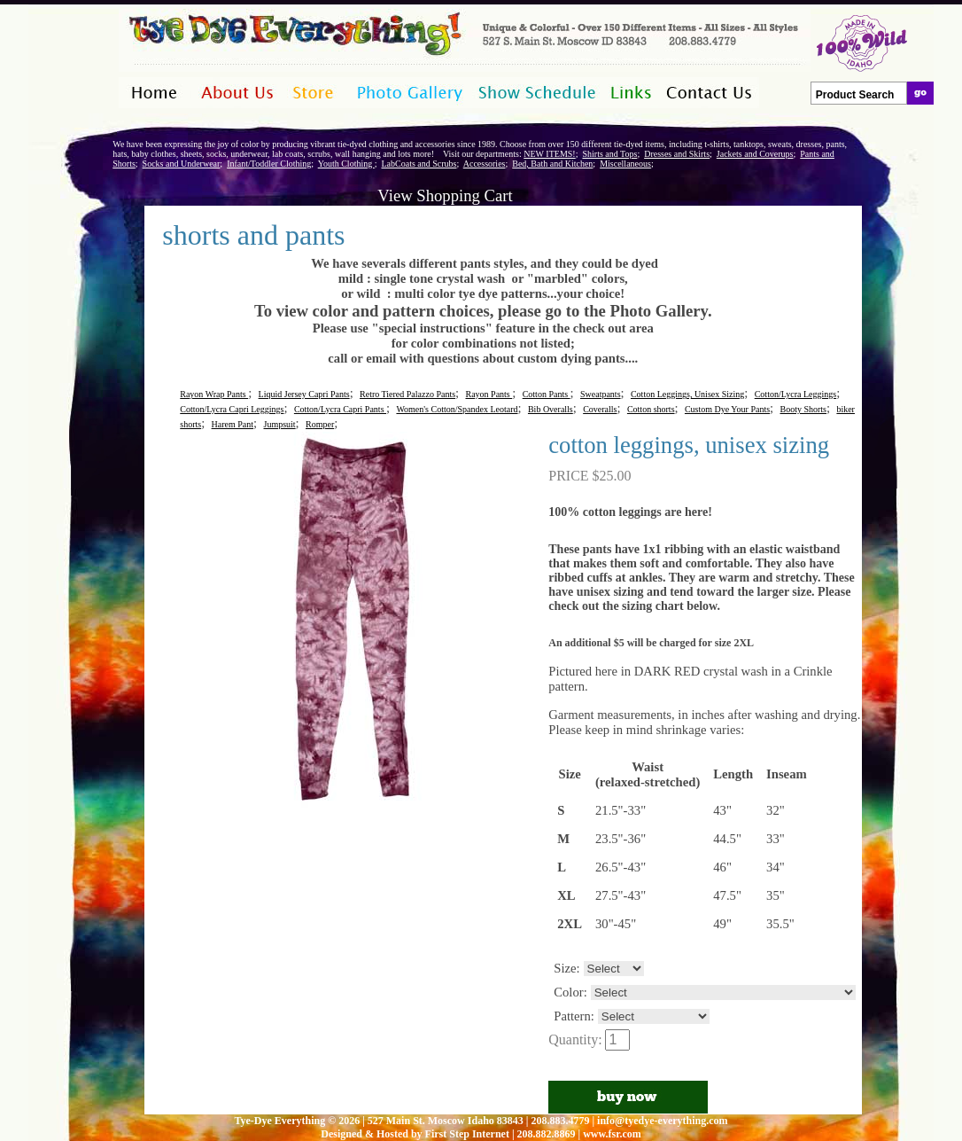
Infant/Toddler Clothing (269, 163)
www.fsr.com (612, 1134)
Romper (320, 424)
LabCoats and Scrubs (418, 163)
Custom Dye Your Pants (727, 409)
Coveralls (600, 409)
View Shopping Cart (444, 195)
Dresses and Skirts (677, 154)
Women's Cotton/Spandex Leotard (456, 409)
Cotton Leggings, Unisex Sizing (687, 394)
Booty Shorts (803, 409)
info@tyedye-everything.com (662, 1120)
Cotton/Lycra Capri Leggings (231, 409)
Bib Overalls (550, 409)
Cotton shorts (651, 409)
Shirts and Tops (609, 154)
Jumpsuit (279, 424)
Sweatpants (600, 394)
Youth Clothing (346, 163)
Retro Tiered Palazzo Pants (407, 394)
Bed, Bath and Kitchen (552, 163)
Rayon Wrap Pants (214, 394)
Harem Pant (233, 424)
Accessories (484, 163)
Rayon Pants (488, 394)
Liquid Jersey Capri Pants (304, 394)
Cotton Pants (546, 394)
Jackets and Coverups (755, 154)
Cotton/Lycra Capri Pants (340, 409)
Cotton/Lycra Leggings (796, 394)
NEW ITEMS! (549, 154)
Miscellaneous (625, 163)
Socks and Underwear (182, 163)
